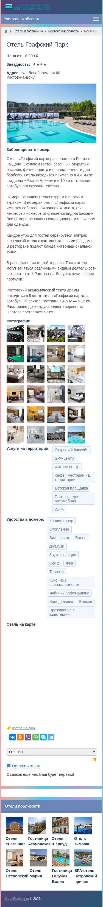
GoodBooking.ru (17, 899)
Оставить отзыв (26, 766)
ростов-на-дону (23, 728)
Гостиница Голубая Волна (62, 876)
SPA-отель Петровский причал (85, 876)
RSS (94, 760)
